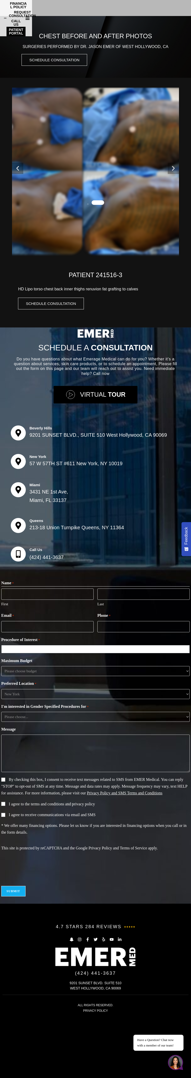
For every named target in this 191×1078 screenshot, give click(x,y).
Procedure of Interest (20, 701)
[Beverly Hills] (18, 493)
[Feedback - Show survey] (186, 539)
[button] (186, 6)
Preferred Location (18, 745)
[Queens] (18, 586)
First (4, 665)
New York (38, 517)
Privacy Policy (100, 909)
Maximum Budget (16, 721)
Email (7, 676)
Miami (35, 546)
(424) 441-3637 (47, 618)
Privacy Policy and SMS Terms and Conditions (124, 854)
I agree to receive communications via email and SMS (52, 875)
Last (100, 665)
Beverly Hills (41, 489)
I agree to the (52, 865)
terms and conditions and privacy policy (63, 865)
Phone (103, 676)
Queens (36, 581)
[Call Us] (18, 614)
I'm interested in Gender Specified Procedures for (45, 767)
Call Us (36, 610)
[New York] (18, 522)
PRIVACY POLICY (95, 1071)
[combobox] (97, 710)
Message (8, 790)
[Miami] (18, 550)
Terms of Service (133, 909)
